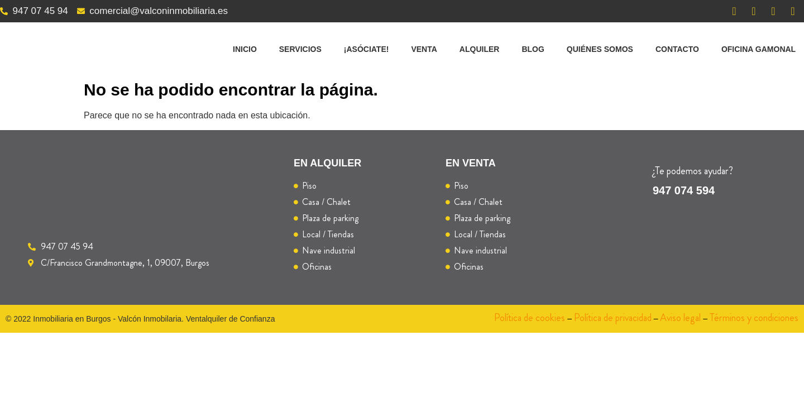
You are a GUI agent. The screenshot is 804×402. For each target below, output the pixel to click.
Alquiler (480, 49)
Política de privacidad (613, 317)
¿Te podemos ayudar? (693, 171)
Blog (532, 49)
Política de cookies (529, 317)
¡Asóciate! (366, 49)
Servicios (300, 49)
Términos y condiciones (754, 317)
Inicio (245, 49)
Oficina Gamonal (758, 49)
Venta (424, 49)
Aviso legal (680, 317)
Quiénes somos (600, 49)
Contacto (677, 49)
